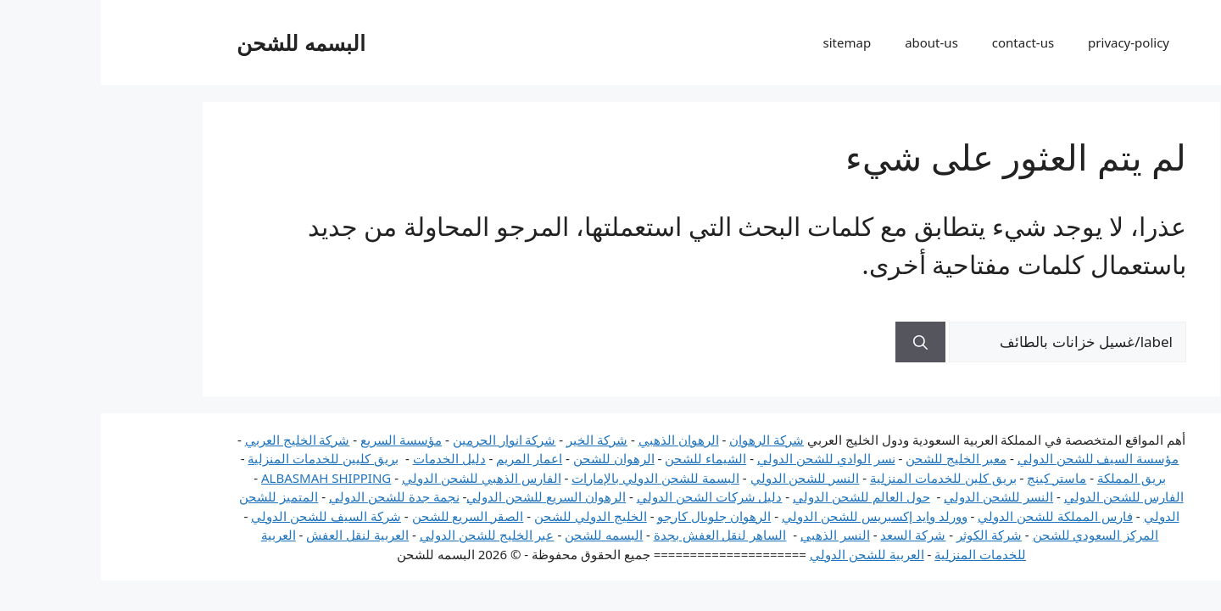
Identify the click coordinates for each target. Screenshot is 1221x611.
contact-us (922, 42)
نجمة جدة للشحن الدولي (293, 496)
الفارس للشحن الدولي (1023, 496)
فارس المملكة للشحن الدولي (954, 515)
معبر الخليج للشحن (855, 458)
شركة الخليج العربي (196, 439)
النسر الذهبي (734, 534)
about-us (830, 42)
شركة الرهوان (665, 439)
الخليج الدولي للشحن (489, 515)
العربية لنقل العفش (256, 534)
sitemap (746, 42)
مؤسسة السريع (300, 439)
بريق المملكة (1030, 477)
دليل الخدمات (348, 458)
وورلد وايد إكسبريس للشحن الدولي (774, 515)
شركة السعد (812, 534)
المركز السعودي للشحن (995, 534)
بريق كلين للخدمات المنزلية (842, 477)
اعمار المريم (428, 458)
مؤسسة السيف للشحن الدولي (998, 458)
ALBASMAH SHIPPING (225, 477)
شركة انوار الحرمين (403, 439)
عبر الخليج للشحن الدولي (386, 534)
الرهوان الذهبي (578, 439)
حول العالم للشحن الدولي (760, 496)
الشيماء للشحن (604, 458)
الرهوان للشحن (513, 458)
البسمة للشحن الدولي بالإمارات (554, 477)
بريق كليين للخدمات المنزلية (222, 458)
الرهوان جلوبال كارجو (613, 515)
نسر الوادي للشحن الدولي (725, 458)
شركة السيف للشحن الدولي (225, 515)
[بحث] (819, 342)
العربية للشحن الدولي (766, 554)
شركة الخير (496, 439)
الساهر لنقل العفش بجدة (619, 534)
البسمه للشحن (200, 42)
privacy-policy (1027, 42)
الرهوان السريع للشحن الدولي (445, 496)
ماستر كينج (955, 477)
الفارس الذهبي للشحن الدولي (380, 477)
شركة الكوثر (888, 534)
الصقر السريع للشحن (367, 515)
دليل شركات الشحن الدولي (609, 496)
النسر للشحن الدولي (704, 477)
